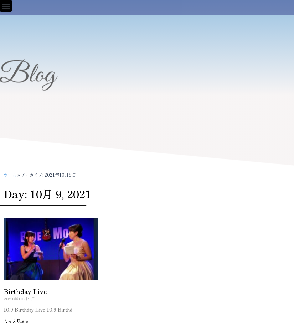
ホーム (10, 175)
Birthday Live (25, 291)
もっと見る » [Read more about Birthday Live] (16, 321)
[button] (6, 6)
